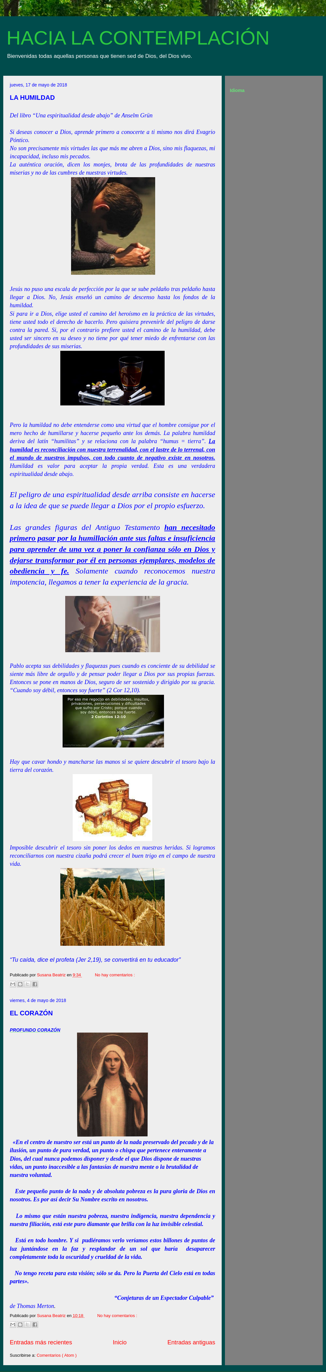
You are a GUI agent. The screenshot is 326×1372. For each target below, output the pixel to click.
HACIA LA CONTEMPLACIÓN (138, 38)
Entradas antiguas (191, 1342)
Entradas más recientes (41, 1342)
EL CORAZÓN (31, 1013)
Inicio (119, 1342)
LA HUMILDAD (32, 97)
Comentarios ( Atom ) (57, 1355)
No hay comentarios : (115, 974)
